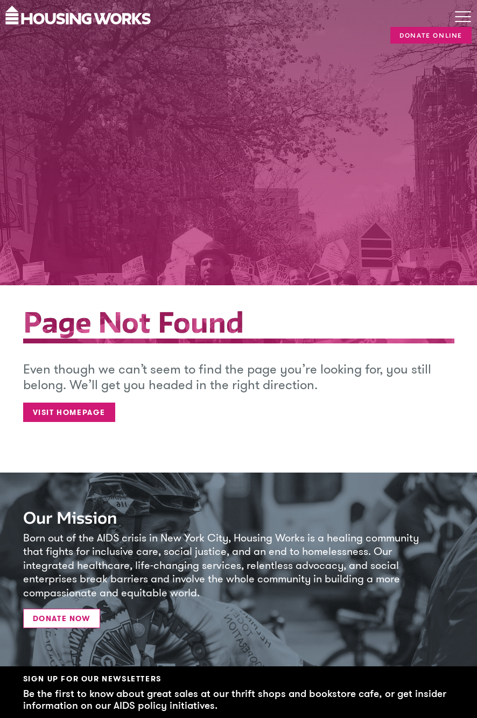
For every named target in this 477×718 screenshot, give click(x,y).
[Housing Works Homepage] (214, 14)
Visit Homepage (69, 412)
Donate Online (430, 35)
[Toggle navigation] (463, 18)
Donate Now (61, 619)
